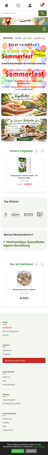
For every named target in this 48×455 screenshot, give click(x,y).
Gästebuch (7, 350)
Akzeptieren (18, 451)
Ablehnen (31, 451)
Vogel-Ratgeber (9, 400)
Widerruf (6, 377)
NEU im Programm (10, 331)
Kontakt (6, 422)
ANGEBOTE (7, 327)
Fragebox (6, 354)
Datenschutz (8, 430)
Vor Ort (6, 335)
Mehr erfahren (39, 447)
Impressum (7, 419)
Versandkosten (9, 384)
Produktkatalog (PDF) (11, 403)
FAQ (4, 381)
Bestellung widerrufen (15, 360)
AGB (4, 426)
